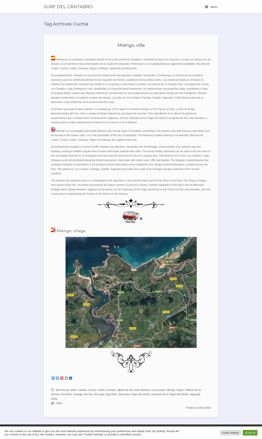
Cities (59, 403)
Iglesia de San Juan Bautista (133, 389)
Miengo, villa (131, 45)
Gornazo (111, 389)
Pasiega (78, 394)
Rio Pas (88, 394)
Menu (211, 6)
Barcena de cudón (66, 389)
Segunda (195, 394)
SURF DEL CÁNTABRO (68, 7)
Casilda (82, 389)
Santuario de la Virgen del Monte (169, 394)
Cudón (101, 389)
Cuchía (92, 389)
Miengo (171, 389)
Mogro (180, 389)
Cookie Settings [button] (230, 432)
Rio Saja (99, 394)
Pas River (66, 394)
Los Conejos (158, 389)
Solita (54, 398)
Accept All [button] (250, 432)
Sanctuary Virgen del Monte (134, 394)
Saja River (111, 394)
